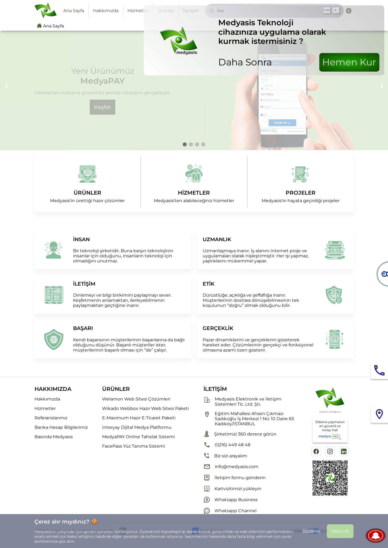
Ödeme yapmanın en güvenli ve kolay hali (330, 430)
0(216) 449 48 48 (226, 444)
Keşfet (102, 107)
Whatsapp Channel (230, 510)
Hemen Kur (349, 62)
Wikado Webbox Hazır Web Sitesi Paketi (145, 408)
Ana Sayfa (73, 10)
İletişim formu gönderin (234, 477)
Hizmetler (138, 10)
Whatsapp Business (230, 499)
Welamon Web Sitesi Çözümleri (136, 399)
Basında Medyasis (53, 436)
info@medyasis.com (230, 466)
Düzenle (311, 531)
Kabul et (340, 531)
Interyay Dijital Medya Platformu (136, 427)
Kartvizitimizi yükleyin (232, 488)
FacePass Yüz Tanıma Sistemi (133, 446)
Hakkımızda (106, 10)
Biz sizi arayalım (225, 455)
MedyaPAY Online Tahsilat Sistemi (138, 436)
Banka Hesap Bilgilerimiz (61, 427)
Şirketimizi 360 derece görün (239, 434)
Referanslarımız (50, 417)
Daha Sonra (245, 62)
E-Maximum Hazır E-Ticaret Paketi (138, 417)
